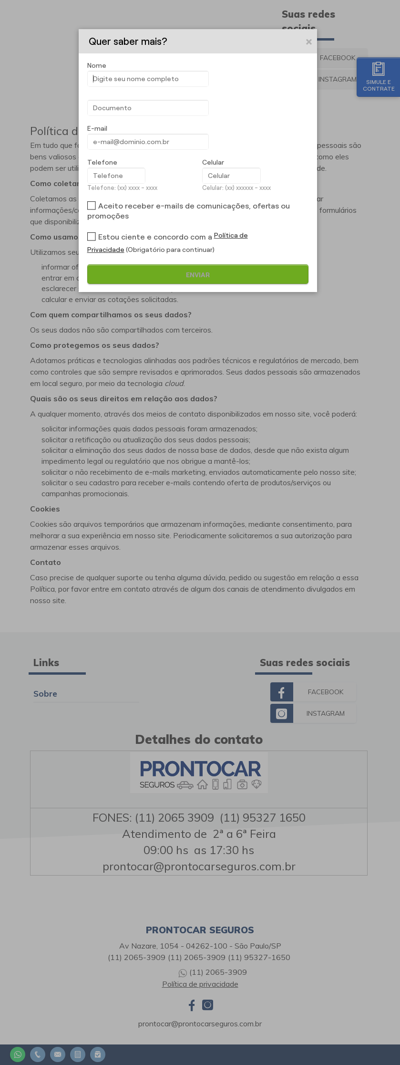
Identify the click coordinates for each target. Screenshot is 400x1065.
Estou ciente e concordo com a (155, 237)
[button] (309, 41)
